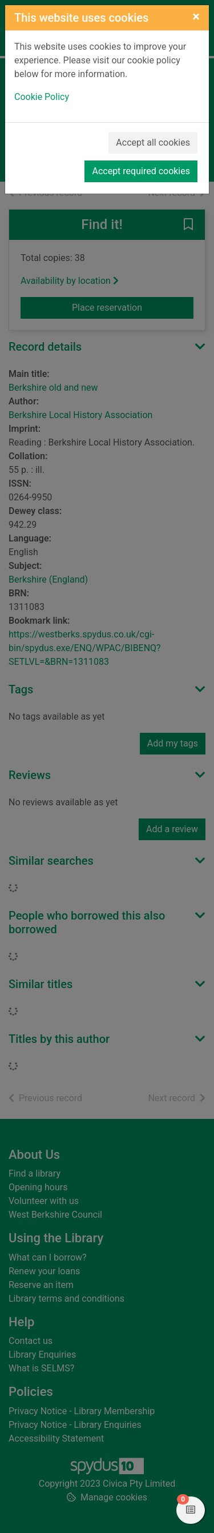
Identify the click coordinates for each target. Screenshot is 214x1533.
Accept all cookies (153, 142)
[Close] (196, 17)
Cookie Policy (41, 96)
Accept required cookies (141, 171)
